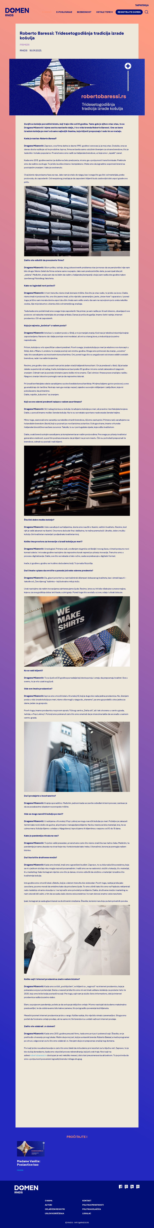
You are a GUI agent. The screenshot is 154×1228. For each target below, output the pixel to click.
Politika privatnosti (93, 1205)
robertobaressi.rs (38, 1055)
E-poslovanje (64, 12)
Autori (48, 1205)
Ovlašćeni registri (55, 1209)
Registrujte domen (129, 12)
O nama (48, 1200)
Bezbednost (84, 12)
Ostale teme (103, 12)
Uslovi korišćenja (54, 1213)
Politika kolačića (91, 1209)
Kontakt (86, 1200)
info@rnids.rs (81, 1222)
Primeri (25, 44)
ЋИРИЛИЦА (142, 5)
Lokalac (86, 1213)
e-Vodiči (47, 12)
